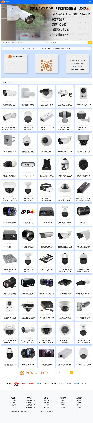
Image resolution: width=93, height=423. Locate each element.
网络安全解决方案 (30, 407)
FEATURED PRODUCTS (8, 82)
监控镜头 (13, 402)
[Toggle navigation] (90, 2)
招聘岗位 (79, 405)
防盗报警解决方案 (30, 405)
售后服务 (46, 407)
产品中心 (14, 398)
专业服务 (46, 405)
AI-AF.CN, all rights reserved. (22, 411)
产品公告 (63, 405)
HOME (3, 42)
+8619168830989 (11, 61)
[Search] (67, 42)
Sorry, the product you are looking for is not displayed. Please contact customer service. (46, 48)
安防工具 (46, 400)
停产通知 (63, 407)
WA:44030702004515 (77, 411)
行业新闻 (63, 400)
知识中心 (46, 402)
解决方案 (30, 398)
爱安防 (5, 2)
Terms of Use (50, 411)
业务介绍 (79, 402)
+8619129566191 (80, 63)
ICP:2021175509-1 (69, 411)
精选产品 (13, 405)
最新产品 (13, 407)
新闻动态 (63, 398)
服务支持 (46, 398)
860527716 (79, 66)
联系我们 (79, 407)
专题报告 (63, 402)
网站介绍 (79, 400)
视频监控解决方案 (30, 400)
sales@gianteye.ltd (79, 69)
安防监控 (13, 400)
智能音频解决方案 (30, 402)
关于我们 (79, 398)
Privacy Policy (43, 411)
